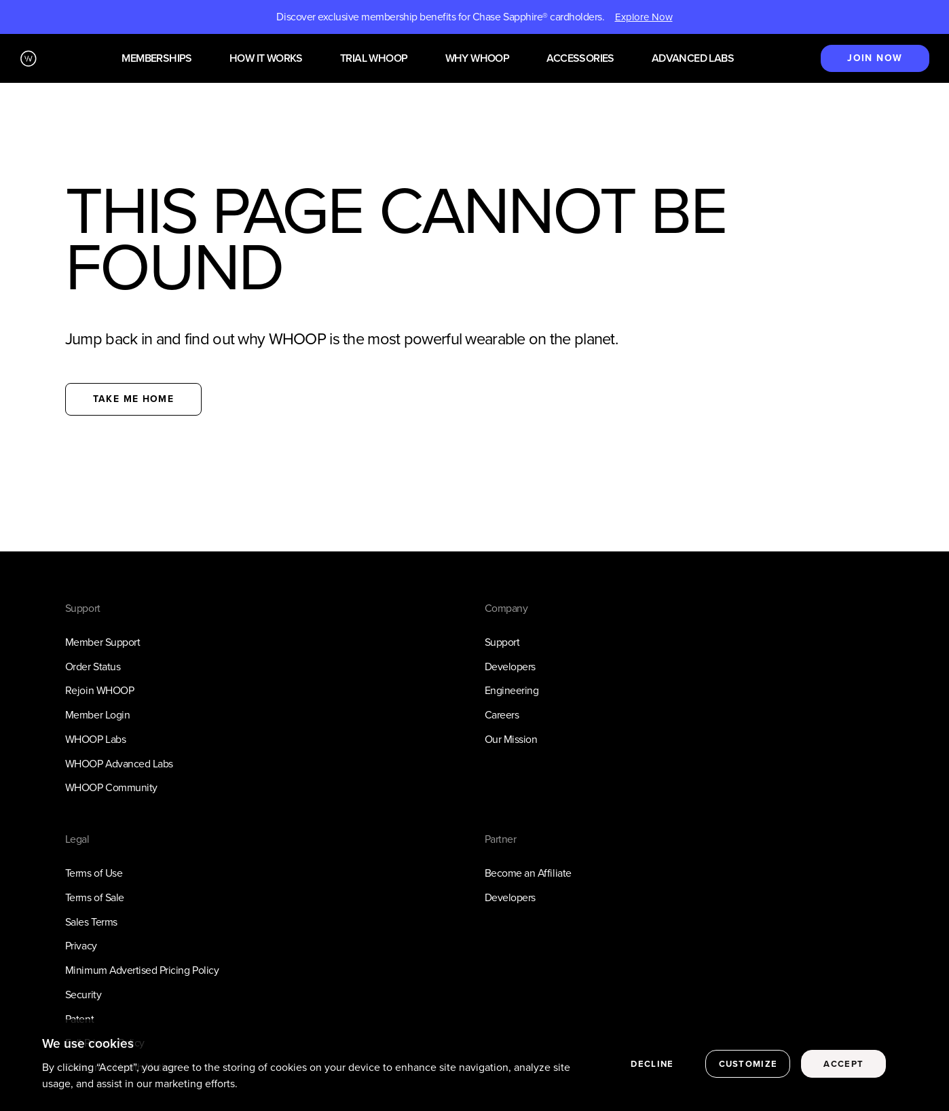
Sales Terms (91, 922)
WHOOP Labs (95, 739)
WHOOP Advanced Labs (119, 763)
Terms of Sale (94, 897)
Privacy (81, 945)
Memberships (156, 59)
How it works (266, 59)
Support (502, 642)
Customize (748, 1063)
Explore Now (644, 17)
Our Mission (511, 739)
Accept (843, 1063)
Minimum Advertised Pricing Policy (142, 970)
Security (83, 994)
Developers (510, 666)
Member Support (102, 642)
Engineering (512, 690)
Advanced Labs (693, 59)
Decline (652, 1063)
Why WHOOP (477, 59)
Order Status (92, 666)
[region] (474, 1065)
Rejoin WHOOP (99, 690)
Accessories (580, 59)
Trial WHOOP (373, 59)
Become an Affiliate (528, 873)
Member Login (97, 715)
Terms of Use (93, 873)
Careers (502, 715)
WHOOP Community (111, 787)
